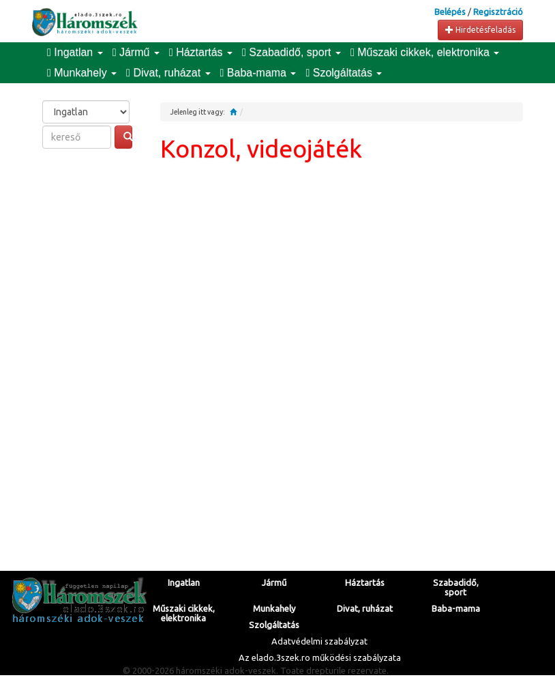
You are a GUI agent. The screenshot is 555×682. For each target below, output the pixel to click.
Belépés (450, 11)
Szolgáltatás (343, 72)
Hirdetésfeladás (480, 29)
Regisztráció (498, 11)
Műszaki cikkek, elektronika (425, 52)
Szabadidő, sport (291, 52)
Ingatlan (75, 52)
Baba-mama (258, 72)
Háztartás (200, 52)
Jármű (136, 52)
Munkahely (82, 72)
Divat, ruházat (168, 72)
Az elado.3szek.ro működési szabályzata (320, 657)
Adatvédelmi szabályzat (319, 641)
